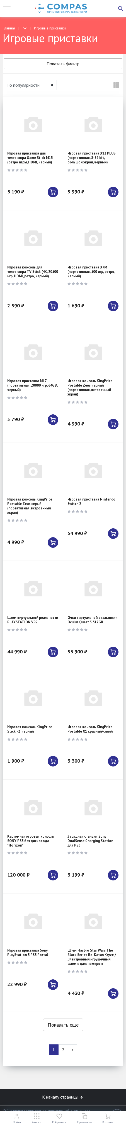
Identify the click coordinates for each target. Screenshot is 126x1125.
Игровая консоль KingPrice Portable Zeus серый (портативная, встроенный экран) (29, 506)
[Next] (72, 1049)
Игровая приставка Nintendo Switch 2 (91, 501)
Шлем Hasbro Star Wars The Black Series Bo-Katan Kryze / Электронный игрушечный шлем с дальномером (91, 957)
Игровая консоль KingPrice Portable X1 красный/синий (90, 729)
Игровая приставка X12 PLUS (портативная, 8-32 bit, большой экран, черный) (91, 158)
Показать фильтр (63, 63)
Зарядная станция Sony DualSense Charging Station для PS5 (90, 841)
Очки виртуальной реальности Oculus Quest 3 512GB (92, 619)
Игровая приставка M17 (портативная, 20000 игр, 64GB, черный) (32, 385)
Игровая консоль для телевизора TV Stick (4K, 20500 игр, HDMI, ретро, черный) (32, 271)
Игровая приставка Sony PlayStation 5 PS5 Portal (27, 952)
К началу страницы (63, 1097)
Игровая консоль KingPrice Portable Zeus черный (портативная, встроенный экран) (89, 388)
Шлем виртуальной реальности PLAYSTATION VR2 (32, 619)
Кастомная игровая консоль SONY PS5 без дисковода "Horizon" (30, 841)
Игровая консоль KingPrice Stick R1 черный (29, 729)
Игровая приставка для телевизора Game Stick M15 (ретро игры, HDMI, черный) (30, 158)
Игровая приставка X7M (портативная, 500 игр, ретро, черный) (91, 271)
